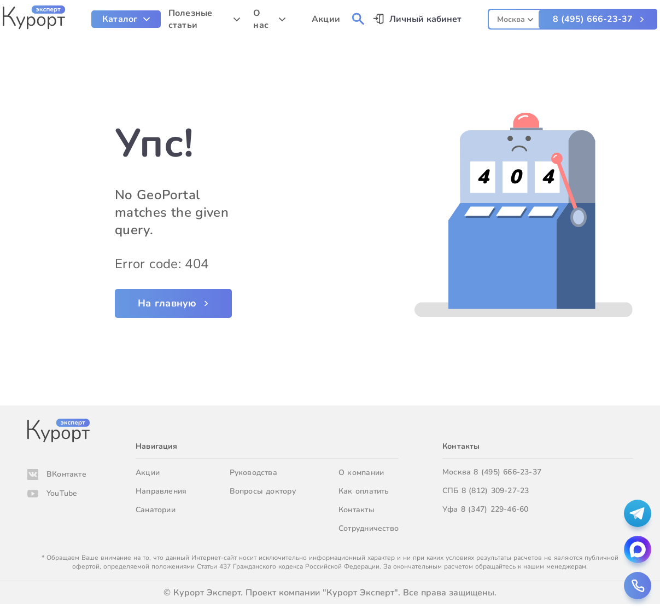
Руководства (253, 472)
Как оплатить (363, 491)
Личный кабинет (425, 19)
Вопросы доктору (263, 491)
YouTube (61, 493)
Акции (148, 472)
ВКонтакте (66, 474)
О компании (361, 472)
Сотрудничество (368, 528)
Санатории (156, 510)
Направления (161, 491)
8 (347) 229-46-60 (495, 509)
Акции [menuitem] (326, 19)
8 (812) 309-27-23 (495, 490)
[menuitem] (126, 19)
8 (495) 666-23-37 (593, 19)
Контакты (356, 510)
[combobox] (515, 18)
